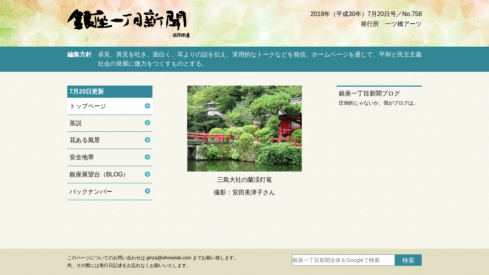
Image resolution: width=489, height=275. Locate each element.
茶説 (76, 123)
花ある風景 (85, 140)
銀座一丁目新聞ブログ (369, 93)
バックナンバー (91, 191)
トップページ (88, 106)
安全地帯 (82, 157)
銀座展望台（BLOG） (99, 174)
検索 (408, 260)
